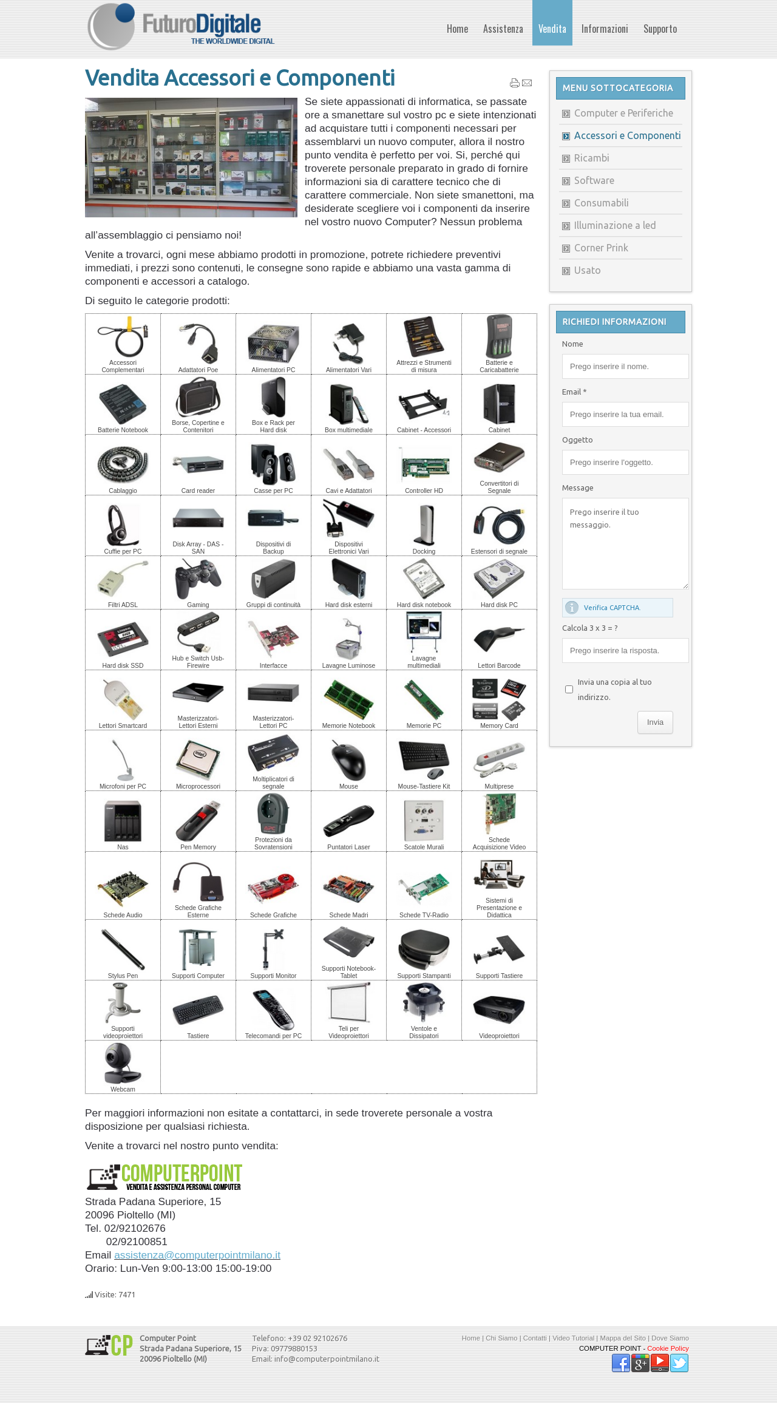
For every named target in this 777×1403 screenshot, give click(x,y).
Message (578, 487)
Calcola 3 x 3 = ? (590, 627)
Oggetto (577, 439)
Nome (572, 343)
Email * (574, 391)
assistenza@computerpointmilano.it (197, 1255)
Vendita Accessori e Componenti (240, 78)
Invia (655, 722)
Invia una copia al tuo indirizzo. (615, 689)
